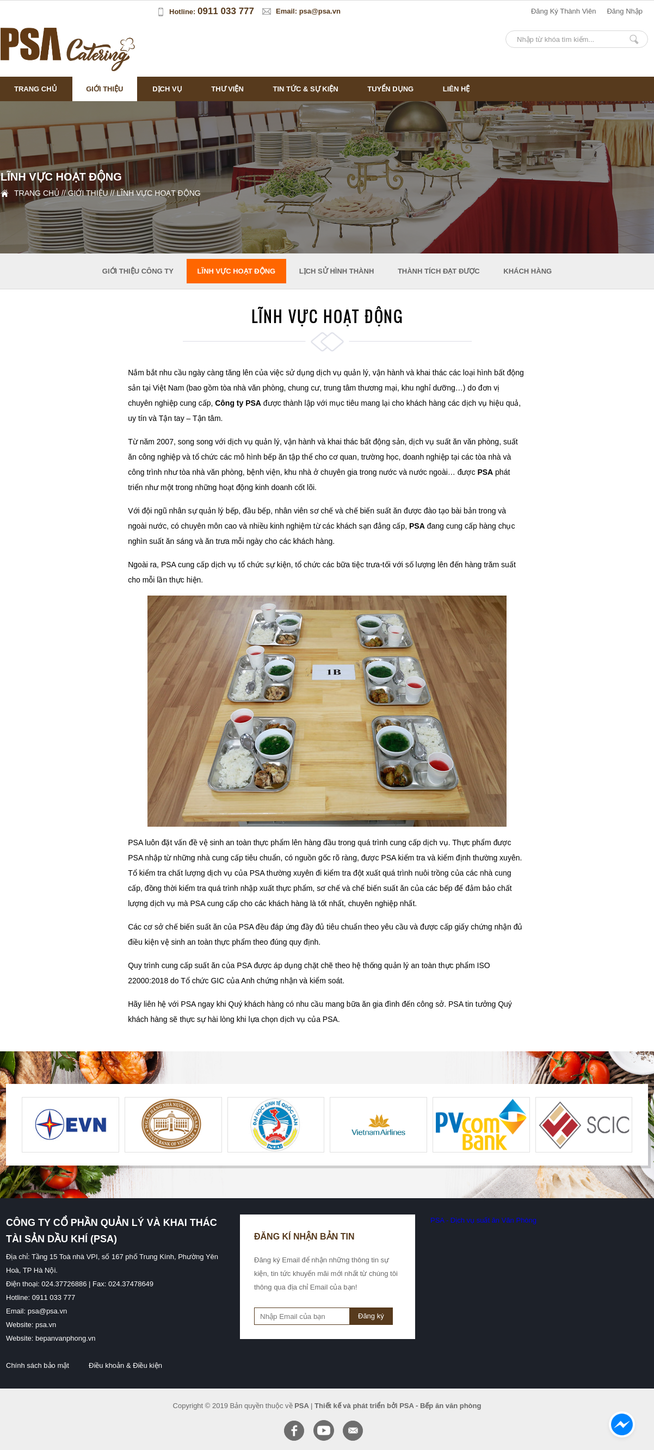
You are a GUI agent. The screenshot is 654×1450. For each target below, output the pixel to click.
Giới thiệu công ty (138, 271)
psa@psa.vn (320, 11)
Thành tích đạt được (439, 271)
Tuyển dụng (390, 89)
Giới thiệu (104, 89)
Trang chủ (35, 89)
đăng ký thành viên (563, 11)
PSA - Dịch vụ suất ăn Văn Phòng (483, 1220)
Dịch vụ (167, 89)
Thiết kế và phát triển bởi (356, 1406)
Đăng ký (371, 1316)
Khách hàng (527, 271)
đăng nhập (625, 11)
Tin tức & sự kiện (305, 89)
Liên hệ (456, 89)
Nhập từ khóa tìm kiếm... (634, 39)
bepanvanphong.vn (65, 1338)
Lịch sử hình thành (336, 271)
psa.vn (45, 1325)
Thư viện (227, 89)
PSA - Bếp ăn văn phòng (440, 1406)
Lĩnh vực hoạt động (158, 193)
